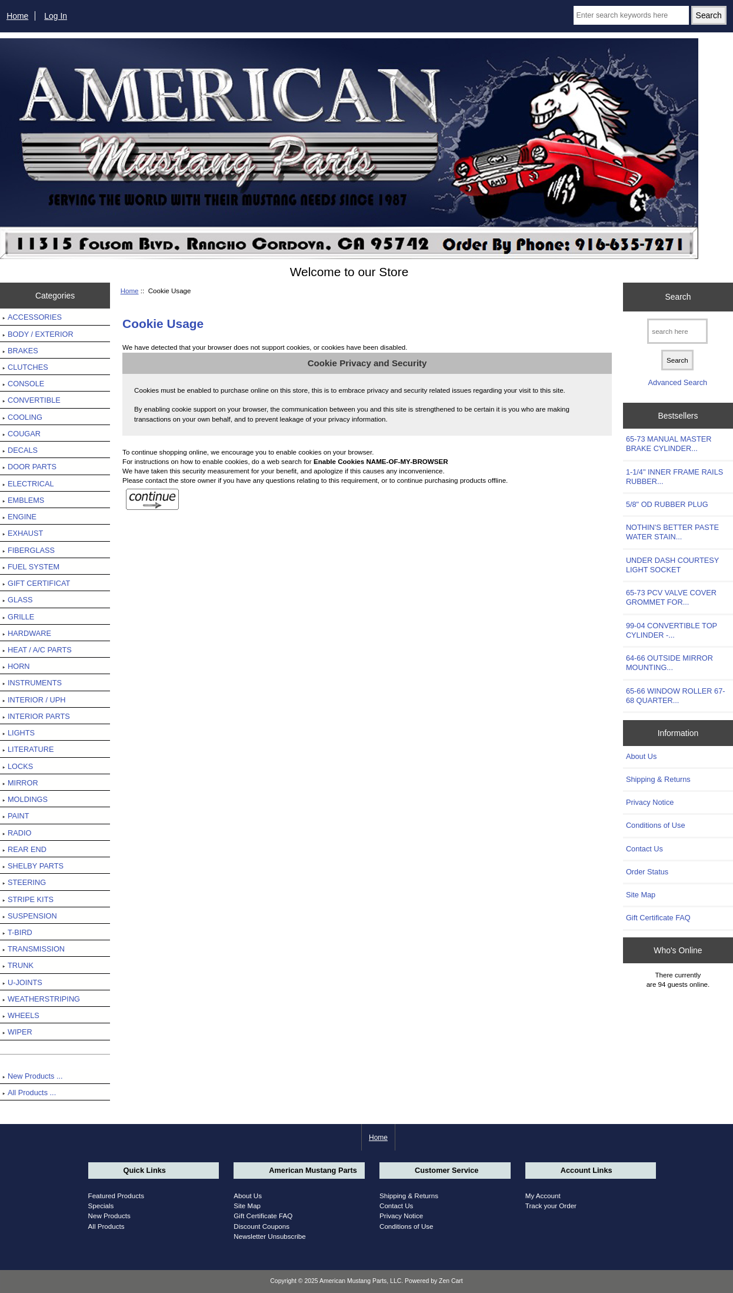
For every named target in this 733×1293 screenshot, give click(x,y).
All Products (106, 1226)
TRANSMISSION (33, 948)
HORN (16, 666)
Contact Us (644, 848)
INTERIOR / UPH (33, 699)
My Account (543, 1195)
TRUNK (18, 965)
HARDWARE (26, 633)
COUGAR (21, 433)
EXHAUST (22, 533)
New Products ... (32, 1076)
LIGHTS (18, 732)
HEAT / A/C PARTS (37, 649)
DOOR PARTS (29, 466)
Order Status (647, 871)
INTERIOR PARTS (36, 716)
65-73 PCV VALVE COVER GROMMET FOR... (671, 597)
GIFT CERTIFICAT (36, 583)
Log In (55, 16)
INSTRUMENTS (32, 682)
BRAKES (20, 350)
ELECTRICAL (28, 483)
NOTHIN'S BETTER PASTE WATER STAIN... (672, 532)
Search (678, 296)
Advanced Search (678, 382)
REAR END (24, 849)
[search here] (677, 331)
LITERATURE (28, 749)
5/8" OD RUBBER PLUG (667, 504)
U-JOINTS (22, 982)
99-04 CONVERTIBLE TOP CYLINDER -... (671, 630)
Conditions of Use (655, 825)
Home (17, 16)
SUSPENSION (29, 915)
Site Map (640, 894)
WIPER (17, 1031)
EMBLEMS (23, 500)
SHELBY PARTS (33, 865)
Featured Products (116, 1195)
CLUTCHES (25, 367)
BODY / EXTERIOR (38, 334)
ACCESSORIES (32, 317)
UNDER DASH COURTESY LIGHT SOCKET (672, 565)
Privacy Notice (650, 802)
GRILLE (18, 616)
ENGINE (19, 516)
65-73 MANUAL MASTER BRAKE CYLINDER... (669, 444)
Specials (101, 1205)
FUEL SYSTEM (30, 566)
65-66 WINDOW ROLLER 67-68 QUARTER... (675, 696)
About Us (641, 756)
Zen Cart (451, 1281)
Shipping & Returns (658, 779)
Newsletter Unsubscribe (269, 1236)
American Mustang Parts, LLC (360, 1281)
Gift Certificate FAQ (658, 917)
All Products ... (29, 1092)
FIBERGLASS (28, 550)
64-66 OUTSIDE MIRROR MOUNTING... (669, 663)
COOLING (22, 417)
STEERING (24, 882)
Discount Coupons (261, 1226)
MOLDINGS (25, 799)
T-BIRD (17, 932)
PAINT (15, 815)
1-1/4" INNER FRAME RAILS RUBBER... (674, 477)
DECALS (20, 450)
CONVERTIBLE (31, 400)
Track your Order (551, 1205)
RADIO (16, 832)
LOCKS (17, 766)
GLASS (17, 599)
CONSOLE (23, 383)
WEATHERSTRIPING (41, 998)
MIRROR (20, 782)
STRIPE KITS (28, 899)
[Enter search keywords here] (631, 15)
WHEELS (20, 1015)
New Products (109, 1215)
